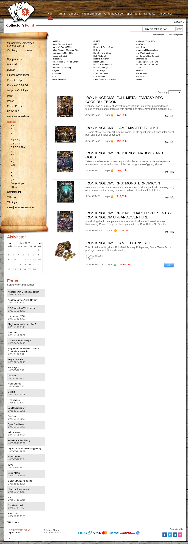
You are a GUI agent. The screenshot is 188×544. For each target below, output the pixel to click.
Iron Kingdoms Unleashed (104, 79)
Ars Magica (13, 367)
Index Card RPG (100, 73)
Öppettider (165, 13)
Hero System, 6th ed (102, 53)
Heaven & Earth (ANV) (62, 47)
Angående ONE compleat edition (23, 292)
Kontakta (149, 13)
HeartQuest (140, 44)
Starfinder (12, 332)
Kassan (29, 50)
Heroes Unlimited (59, 56)
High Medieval (99, 56)
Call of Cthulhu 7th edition (20, 481)
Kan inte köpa (14, 384)
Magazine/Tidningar (18, 90)
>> (40, 243)
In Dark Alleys (99, 70)
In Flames (139, 70)
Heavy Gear (140, 47)
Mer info (169, 116)
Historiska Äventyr (101, 59)
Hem (50, 13)
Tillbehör (15, 187)
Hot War (55, 65)
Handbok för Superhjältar (146, 41)
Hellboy (96, 50)
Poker (10, 100)
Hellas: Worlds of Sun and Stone (66, 50)
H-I (12, 158)
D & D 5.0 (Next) (18, 147)
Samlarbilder (14, 191)
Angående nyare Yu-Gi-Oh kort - (23, 300)
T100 (10, 465)
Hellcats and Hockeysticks (146, 50)
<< (10, 243)
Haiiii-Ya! (97, 41)
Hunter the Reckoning (61, 68)
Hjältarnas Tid (141, 59)
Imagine (55, 70)
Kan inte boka (14, 456)
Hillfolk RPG (57, 59)
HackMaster (57, 41)
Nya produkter (15, 59)
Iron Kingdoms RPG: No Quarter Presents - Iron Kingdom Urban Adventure (128, 215)
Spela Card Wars (16, 424)
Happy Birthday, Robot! (62, 44)
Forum (61, 13)
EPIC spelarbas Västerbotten (21, 308)
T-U (12, 176)
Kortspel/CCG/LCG (17, 85)
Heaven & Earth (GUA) (103, 47)
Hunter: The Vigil (100, 68)
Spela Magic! (14, 473)
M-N (13, 165)
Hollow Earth (98, 62)
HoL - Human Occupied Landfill (65, 62)
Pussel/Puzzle (15, 106)
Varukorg (12, 50)
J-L (12, 162)
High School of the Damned (147, 56)
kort (10, 497)
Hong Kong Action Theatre (146, 62)
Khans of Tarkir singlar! (19, 489)
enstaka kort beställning (19, 440)
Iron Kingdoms (176, 35)
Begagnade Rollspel (18, 116)
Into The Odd (99, 76)
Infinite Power (141, 73)
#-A (12, 125)
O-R (13, 169)
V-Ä (12, 180)
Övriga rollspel (17, 183)
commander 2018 (16, 316)
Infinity (55, 76)
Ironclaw (138, 79)
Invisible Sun (140, 76)
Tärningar (12, 202)
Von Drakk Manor (16, 408)
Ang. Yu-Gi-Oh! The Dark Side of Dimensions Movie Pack (23, 349)
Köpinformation (91, 13)
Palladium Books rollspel (19, 340)
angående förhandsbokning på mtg (24, 448)
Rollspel (11, 121)
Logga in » (178, 22)
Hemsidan (13, 513)
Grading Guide (113, 13)
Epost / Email (15, 532)
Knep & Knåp (14, 80)
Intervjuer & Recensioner (20, 207)
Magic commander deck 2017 (22, 324)
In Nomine (56, 73)
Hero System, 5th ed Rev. (63, 53)
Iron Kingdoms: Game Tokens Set (117, 243)
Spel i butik (133, 13)
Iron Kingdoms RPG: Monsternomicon (122, 183)
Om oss (73, 13)
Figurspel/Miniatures (18, 74)
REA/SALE (13, 111)
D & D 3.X (15, 140)
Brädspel (12, 64)
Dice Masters (14, 400)
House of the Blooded (102, 65)
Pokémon (12, 375)
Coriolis (11, 392)
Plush (10, 95)
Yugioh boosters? (16, 359)
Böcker (11, 69)
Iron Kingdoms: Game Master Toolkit (122, 128)
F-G (12, 154)
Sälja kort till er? (15, 505)
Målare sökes (14, 432)
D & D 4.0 (15, 144)
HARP (96, 44)
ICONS (138, 68)
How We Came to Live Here (147, 65)
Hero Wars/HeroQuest (144, 53)
